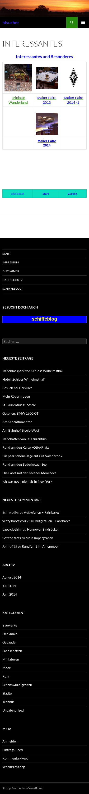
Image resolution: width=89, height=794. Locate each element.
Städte (7, 693)
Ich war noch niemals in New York (27, 481)
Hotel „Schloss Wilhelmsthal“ (23, 379)
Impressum (10, 262)
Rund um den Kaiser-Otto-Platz (25, 447)
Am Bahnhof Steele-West (20, 430)
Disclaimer (10, 271)
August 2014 (11, 577)
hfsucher (10, 22)
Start (6, 253)
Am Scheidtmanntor (17, 422)
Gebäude (8, 642)
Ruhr (6, 676)
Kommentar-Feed (15, 758)
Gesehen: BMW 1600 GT (20, 413)
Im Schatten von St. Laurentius (24, 439)
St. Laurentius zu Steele (19, 405)
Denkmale (9, 634)
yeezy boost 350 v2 (16, 521)
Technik (8, 702)
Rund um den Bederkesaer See (24, 464)
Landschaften (12, 651)
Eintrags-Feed (12, 750)
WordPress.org (13, 767)
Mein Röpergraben (16, 396)
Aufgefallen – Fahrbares (41, 512)
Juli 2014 (9, 586)
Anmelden (10, 741)
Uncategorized (13, 710)
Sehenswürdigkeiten (17, 685)
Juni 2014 (9, 594)
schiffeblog (12, 288)
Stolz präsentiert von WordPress (22, 788)
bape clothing (12, 529)
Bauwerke (9, 625)
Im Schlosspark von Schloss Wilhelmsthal (32, 371)
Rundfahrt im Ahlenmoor (40, 546)
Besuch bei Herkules (17, 388)
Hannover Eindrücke (42, 529)
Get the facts (11, 538)
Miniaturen (10, 659)
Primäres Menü (83, 22)
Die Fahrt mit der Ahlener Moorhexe (29, 473)
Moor (6, 668)
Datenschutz (12, 280)
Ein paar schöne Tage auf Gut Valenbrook (32, 456)
